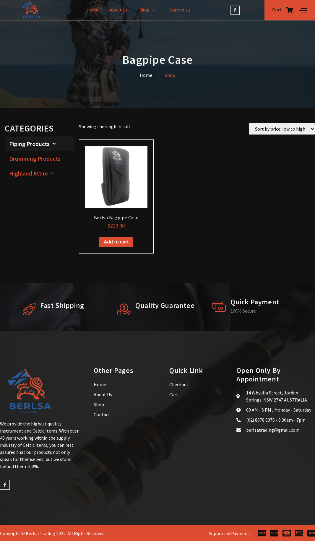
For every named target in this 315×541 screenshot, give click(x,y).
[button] (39, 144)
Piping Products (34, 144)
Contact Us (179, 10)
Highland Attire (33, 173)
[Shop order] (282, 129)
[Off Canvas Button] (303, 10)
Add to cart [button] (116, 241)
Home (92, 10)
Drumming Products (35, 158)
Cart (282, 10)
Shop (148, 10)
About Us (119, 10)
